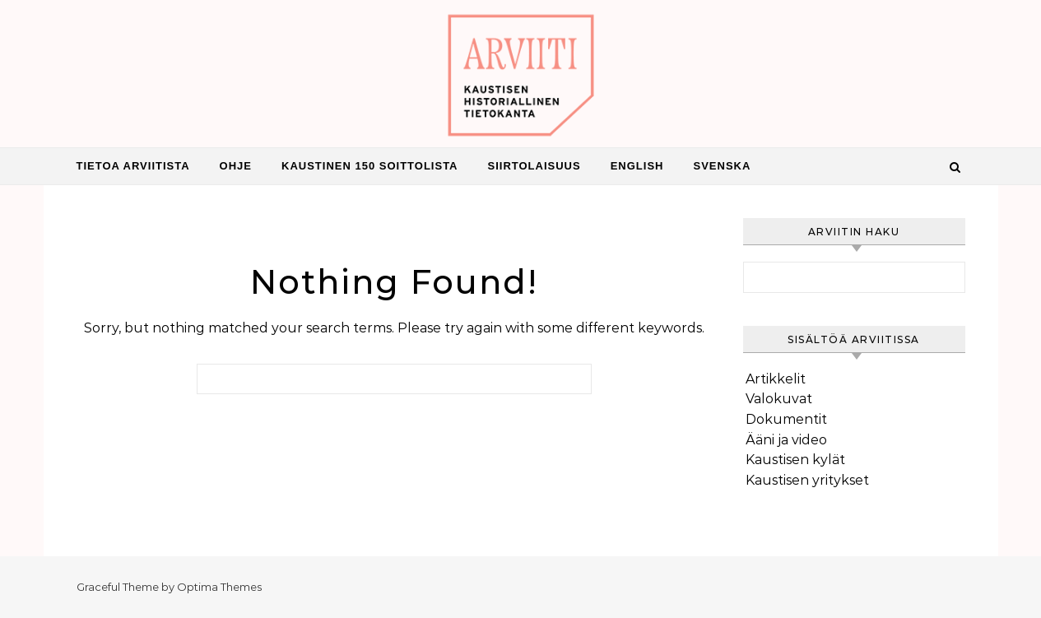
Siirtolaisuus (534, 166)
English (637, 166)
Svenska (722, 166)
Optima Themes (219, 586)
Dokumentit (786, 419)
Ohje (236, 166)
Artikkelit (776, 379)
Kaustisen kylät (795, 459)
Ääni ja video (786, 440)
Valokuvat (779, 399)
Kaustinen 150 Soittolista (369, 166)
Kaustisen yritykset (807, 480)
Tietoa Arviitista (133, 166)
